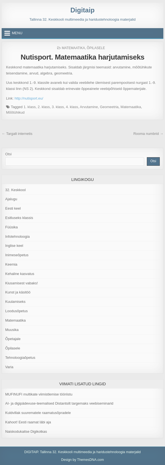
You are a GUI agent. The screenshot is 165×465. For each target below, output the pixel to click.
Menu (17, 33)
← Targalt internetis (17, 134)
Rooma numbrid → (148, 134)
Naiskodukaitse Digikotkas (26, 431)
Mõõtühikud (15, 112)
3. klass (58, 107)
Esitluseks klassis (19, 218)
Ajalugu (11, 199)
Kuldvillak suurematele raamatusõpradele (38, 413)
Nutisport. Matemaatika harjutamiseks (82, 57)
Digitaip (82, 10)
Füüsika (11, 227)
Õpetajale (13, 339)
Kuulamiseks (15, 302)
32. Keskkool (15, 190)
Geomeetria (109, 107)
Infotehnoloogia (17, 236)
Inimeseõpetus (17, 255)
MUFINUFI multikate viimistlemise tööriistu (38, 394)
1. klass (30, 107)
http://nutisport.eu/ (29, 98)
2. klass (44, 107)
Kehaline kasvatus (19, 274)
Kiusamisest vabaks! (21, 283)
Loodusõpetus (16, 311)
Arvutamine (89, 107)
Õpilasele (96, 48)
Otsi (8, 154)
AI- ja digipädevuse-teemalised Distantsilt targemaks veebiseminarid (59, 403)
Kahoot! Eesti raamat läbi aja (28, 422)
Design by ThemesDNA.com (82, 460)
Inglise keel (14, 246)
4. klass (72, 107)
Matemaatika (73, 48)
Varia (9, 367)
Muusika (11, 330)
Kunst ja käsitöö (18, 292)
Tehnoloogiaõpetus (20, 358)
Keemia (11, 264)
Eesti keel (13, 208)
